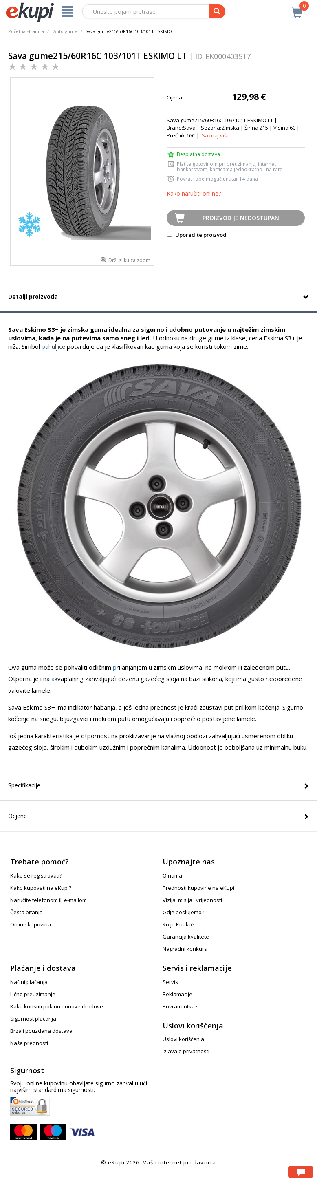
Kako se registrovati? (36, 875)
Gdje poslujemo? (183, 912)
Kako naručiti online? (194, 193)
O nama (172, 875)
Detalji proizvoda (33, 296)
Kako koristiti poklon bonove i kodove (56, 1006)
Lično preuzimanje (32, 994)
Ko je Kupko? (178, 924)
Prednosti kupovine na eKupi (198, 887)
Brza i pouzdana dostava (41, 1030)
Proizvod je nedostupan (241, 218)
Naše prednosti (29, 1043)
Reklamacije (177, 994)
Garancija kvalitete (186, 936)
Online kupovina (30, 924)
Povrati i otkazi (181, 1006)
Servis (170, 982)
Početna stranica (26, 31)
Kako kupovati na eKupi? (40, 887)
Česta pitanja (26, 912)
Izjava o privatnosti (186, 1051)
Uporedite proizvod (197, 234)
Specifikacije (24, 785)
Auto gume (65, 31)
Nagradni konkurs (185, 949)
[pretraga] (217, 11)
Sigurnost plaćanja (33, 1018)
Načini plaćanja (29, 982)
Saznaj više (216, 135)
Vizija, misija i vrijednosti (192, 900)
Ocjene (17, 816)
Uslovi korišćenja (183, 1039)
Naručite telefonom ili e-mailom (48, 900)
